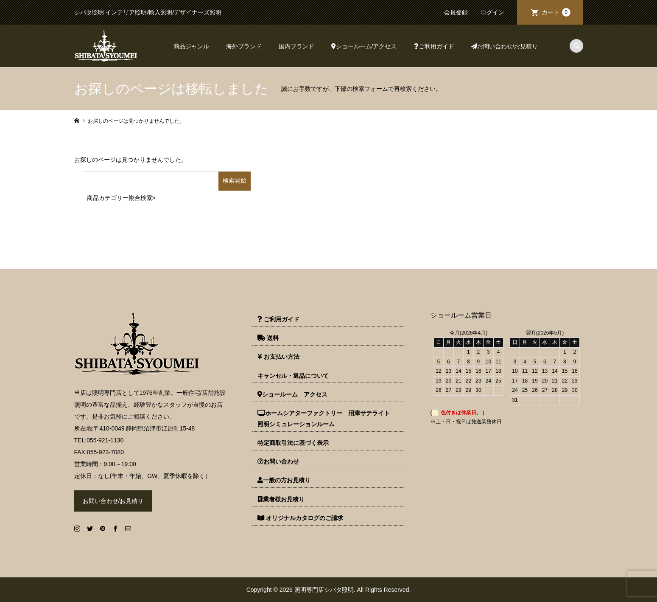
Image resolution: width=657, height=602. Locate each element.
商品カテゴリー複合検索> (121, 197)
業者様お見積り (281, 499)
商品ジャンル (191, 46)
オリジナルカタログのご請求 (300, 518)
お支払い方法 (278, 356)
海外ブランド (244, 46)
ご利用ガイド (434, 46)
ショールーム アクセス (292, 394)
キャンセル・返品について (293, 375)
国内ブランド (296, 46)
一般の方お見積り (283, 480)
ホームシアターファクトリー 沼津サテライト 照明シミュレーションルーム (326, 419)
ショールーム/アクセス (364, 46)
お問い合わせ (278, 461)
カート (556, 12)
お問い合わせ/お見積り (504, 46)
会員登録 (456, 12)
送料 (268, 338)
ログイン (492, 12)
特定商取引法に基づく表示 (293, 442)
